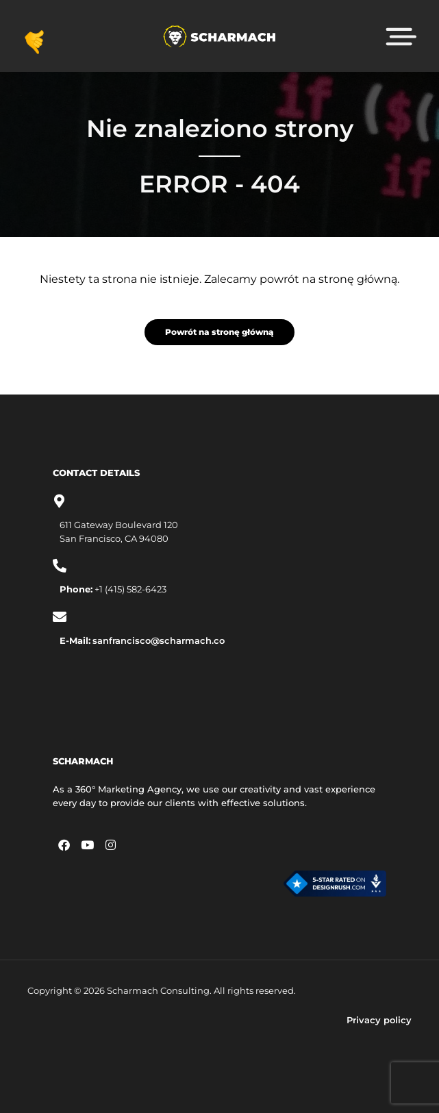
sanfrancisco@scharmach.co (158, 640)
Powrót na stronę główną (219, 332)
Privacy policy (379, 1019)
